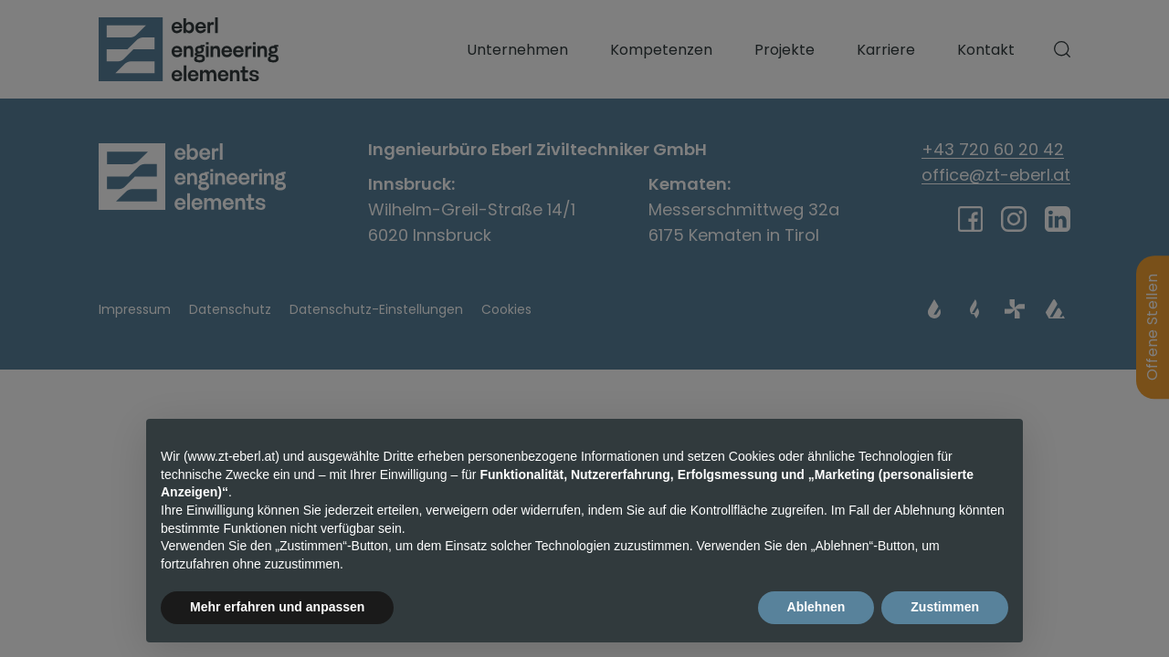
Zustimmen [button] (945, 607)
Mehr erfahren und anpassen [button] (277, 607)
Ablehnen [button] (816, 607)
